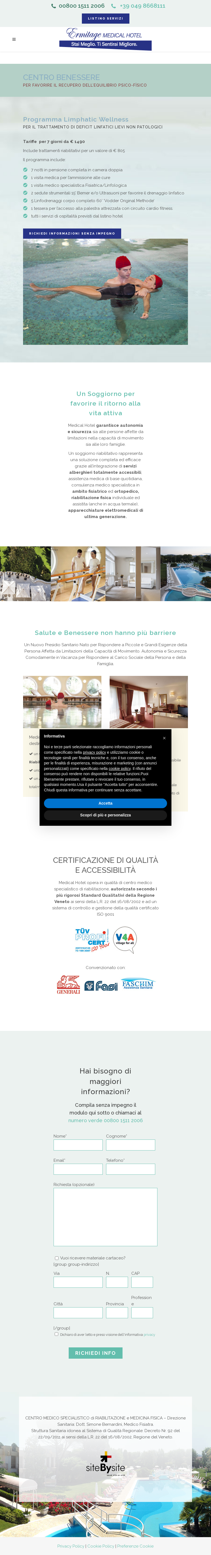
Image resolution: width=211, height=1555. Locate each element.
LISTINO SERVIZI (105, 18)
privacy (149, 1335)
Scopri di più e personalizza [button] (105, 815)
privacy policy (94, 752)
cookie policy (120, 768)
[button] (164, 738)
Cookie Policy (100, 1546)
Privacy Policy (70, 1546)
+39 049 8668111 (138, 5)
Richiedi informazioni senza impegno (72, 233)
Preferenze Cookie (135, 1546)
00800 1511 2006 (78, 5)
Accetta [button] (106, 803)
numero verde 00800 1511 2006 (105, 1120)
